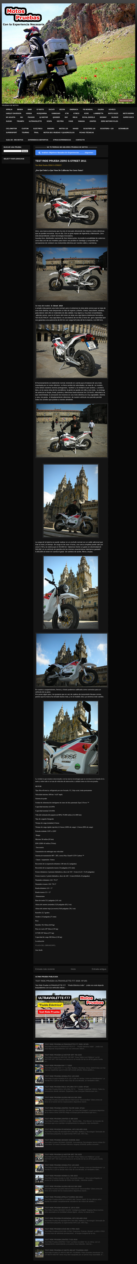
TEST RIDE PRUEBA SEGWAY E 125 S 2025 (62, 1208)
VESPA (49, 121)
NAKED (75, 128)
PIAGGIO (31, 117)
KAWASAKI (56, 113)
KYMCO (76, 113)
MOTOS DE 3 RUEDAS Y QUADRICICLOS (59, 132)
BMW (30, 109)
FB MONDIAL (88, 109)
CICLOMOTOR (11, 128)
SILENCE (114, 117)
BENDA (20, 109)
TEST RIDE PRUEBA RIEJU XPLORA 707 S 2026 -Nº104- (67, 1087)
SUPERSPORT (11, 132)
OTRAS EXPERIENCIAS (62, 140)
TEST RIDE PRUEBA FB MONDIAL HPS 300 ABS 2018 (66, 1129)
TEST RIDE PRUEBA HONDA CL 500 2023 (61, 1176)
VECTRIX (60, 121)
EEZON (62, 109)
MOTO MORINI (128, 113)
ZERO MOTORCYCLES (109, 121)
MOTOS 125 (63, 128)
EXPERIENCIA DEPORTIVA (38, 140)
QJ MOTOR (43, 117)
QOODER (56, 117)
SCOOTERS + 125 (107, 128)
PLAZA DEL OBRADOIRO (45, 945)
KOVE (86, 113)
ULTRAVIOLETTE (35, 121)
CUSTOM (25, 128)
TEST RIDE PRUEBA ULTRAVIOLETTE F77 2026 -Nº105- (61, 981)
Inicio (73, 969)
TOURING (25, 132)
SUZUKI (9, 121)
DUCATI (52, 109)
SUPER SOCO (128, 117)
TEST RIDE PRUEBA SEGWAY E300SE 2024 (62, 1140)
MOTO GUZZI (113, 113)
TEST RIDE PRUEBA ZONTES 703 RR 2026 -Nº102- (65, 1108)
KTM (66, 113)
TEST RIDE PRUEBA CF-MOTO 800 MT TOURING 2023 (66, 1250)
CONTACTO (80, 140)
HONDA (29, 113)
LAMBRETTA (98, 113)
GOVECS (112, 109)
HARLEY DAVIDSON (13, 113)
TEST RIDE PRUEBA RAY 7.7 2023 (58, 1065)
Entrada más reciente (45, 969)
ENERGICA (74, 109)
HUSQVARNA (42, 113)
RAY (66, 117)
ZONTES (93, 121)
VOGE (70, 121)
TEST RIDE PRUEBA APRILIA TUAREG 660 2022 (64, 1197)
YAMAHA (81, 121)
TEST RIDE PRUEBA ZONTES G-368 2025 (61, 1119)
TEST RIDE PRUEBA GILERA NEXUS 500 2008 (63, 1097)
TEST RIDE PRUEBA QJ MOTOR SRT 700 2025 (63, 1055)
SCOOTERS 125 (89, 128)
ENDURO (50, 128)
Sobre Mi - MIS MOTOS (14, 140)
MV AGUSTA (10, 117)
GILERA (101, 109)
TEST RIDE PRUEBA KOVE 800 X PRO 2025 (62, 1229)
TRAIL (36, 132)
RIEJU (75, 117)
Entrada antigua (99, 969)
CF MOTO (40, 109)
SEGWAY (103, 117)
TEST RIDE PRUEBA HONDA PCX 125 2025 (62, 1076)
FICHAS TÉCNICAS (86, 132)
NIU (21, 117)
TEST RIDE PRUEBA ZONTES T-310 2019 (61, 1239)
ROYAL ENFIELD (88, 117)
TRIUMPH (20, 121)
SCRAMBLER (123, 128)
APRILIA (9, 109)
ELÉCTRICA (37, 128)
